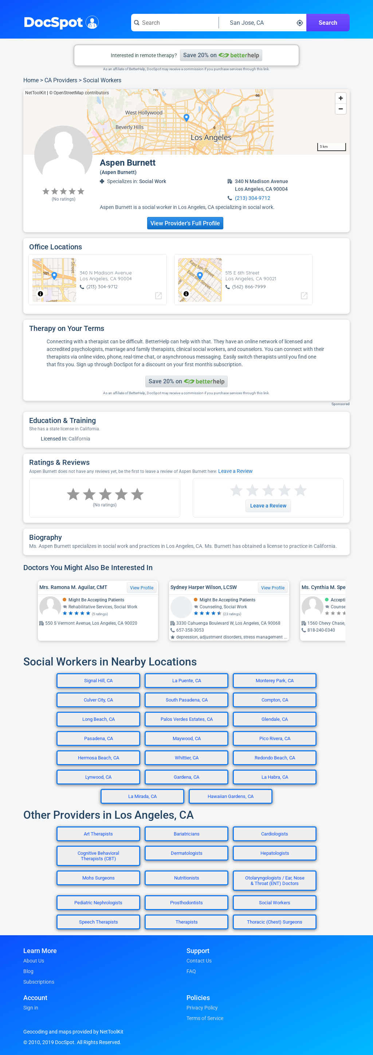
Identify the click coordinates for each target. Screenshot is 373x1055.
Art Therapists (98, 834)
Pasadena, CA (98, 738)
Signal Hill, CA (98, 680)
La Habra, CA (275, 777)
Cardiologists (274, 834)
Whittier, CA (187, 757)
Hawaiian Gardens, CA (231, 796)
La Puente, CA (186, 680)
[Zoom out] (340, 108)
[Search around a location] (262, 22)
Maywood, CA (187, 738)
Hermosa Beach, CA (98, 757)
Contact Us (199, 961)
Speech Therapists (98, 922)
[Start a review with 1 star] (236, 490)
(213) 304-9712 (252, 198)
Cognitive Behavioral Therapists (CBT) (98, 855)
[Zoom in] (340, 98)
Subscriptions (38, 982)
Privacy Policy (202, 1008)
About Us (33, 961)
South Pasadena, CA (187, 700)
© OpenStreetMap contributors (79, 92)
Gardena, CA (186, 777)
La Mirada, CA (142, 796)
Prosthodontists (186, 902)
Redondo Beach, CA (275, 757)
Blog (28, 971)
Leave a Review (235, 471)
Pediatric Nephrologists (98, 902)
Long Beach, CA (98, 719)
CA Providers (60, 80)
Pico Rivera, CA (274, 738)
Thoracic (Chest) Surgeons (274, 922)
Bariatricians (187, 834)
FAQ (191, 971)
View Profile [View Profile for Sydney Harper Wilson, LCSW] (272, 587)
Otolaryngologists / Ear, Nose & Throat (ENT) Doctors (275, 880)
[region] (186, 122)
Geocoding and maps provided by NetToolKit (73, 1032)
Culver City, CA (98, 700)
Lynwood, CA (98, 777)
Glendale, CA (275, 719)
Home (31, 80)
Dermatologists (187, 853)
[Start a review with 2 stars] (244, 490)
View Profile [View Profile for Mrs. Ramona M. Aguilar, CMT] (141, 587)
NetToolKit (35, 92)
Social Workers (102, 80)
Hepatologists (274, 853)
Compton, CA (275, 700)
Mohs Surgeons (98, 878)
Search (328, 22)
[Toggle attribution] (40, 293)
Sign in (30, 1008)
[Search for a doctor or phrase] (175, 22)
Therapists (187, 922)
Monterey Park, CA (275, 680)
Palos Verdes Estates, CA (187, 719)
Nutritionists (186, 878)
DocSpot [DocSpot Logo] (59, 21)
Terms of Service (204, 1018)
